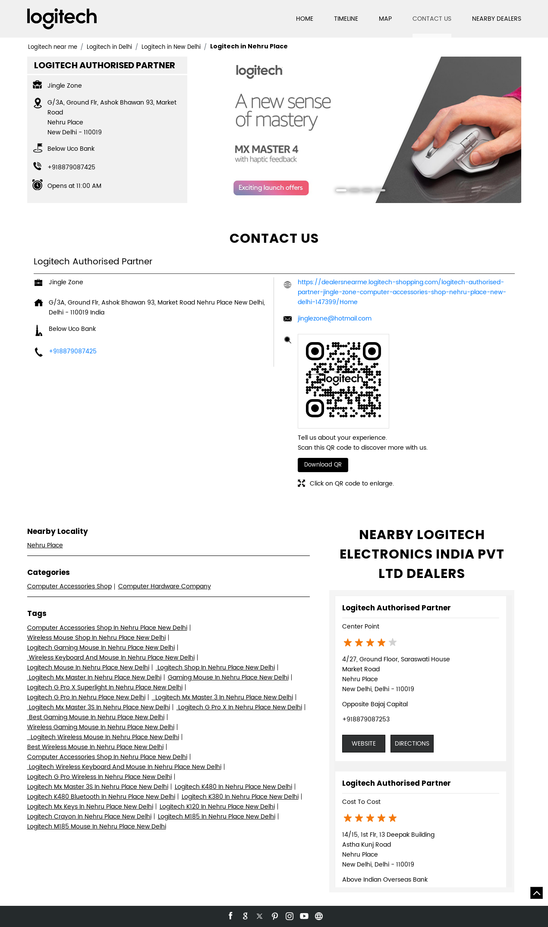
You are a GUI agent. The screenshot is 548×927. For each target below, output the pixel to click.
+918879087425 (71, 167)
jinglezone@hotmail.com (335, 319)
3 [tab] (364, 191)
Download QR (323, 465)
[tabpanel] (357, 130)
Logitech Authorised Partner (396, 608)
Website (364, 744)
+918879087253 (366, 719)
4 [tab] (377, 191)
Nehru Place (45, 545)
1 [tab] (338, 191)
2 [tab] (351, 191)
